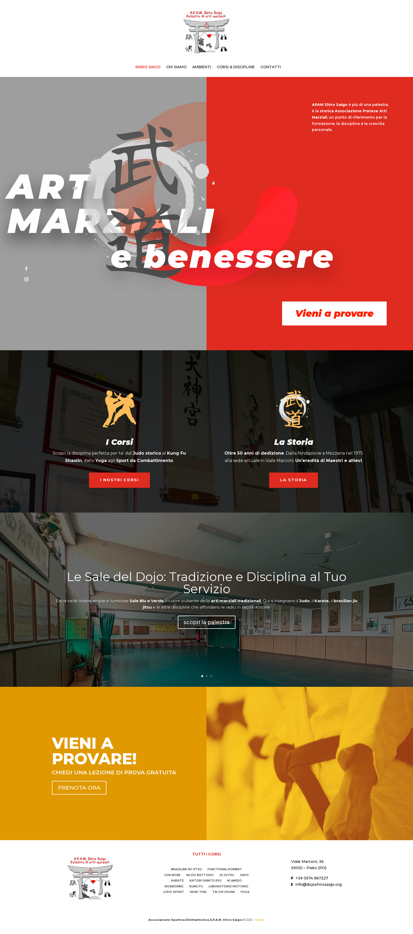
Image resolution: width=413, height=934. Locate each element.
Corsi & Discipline (236, 67)
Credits (259, 920)
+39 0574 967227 (312, 878)
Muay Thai (198, 892)
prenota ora (79, 787)
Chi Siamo (176, 67)
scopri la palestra (207, 624)
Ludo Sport (173, 892)
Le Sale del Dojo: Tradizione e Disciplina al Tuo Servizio (206, 585)
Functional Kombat (225, 870)
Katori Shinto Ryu (206, 881)
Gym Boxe (172, 875)
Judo (244, 875)
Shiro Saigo (147, 67)
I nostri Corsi (119, 480)
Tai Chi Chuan (223, 892)
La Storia (293, 480)
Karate (177, 881)
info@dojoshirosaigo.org (318, 884)
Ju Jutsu (226, 875)
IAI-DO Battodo (200, 875)
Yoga (244, 892)
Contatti (270, 67)
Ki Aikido (234, 881)
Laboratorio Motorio (228, 887)
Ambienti (201, 67)
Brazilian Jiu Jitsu (186, 870)
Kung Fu (196, 887)
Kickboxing (174, 887)
